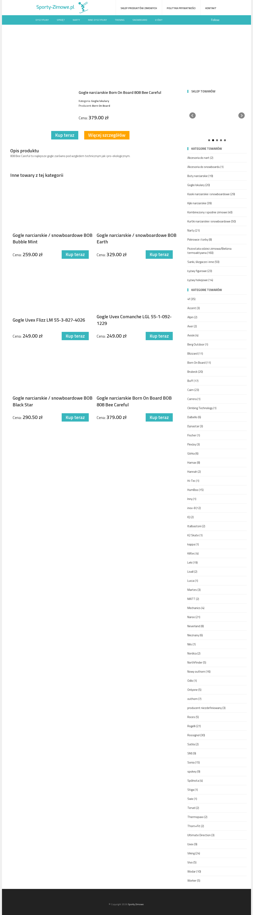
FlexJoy (193, 444)
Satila (193, 744)
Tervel (193, 808)
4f (191, 299)
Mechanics (195, 608)
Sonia (193, 762)
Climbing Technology (201, 408)
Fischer (193, 435)
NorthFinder (196, 662)
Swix (192, 798)
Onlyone (194, 689)
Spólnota (195, 780)
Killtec (193, 553)
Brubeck (195, 371)
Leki (192, 562)
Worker (193, 880)
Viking (193, 853)
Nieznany (195, 635)
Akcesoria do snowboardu (205, 167)
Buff (192, 380)
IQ (190, 517)
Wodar (194, 871)
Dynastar (195, 426)
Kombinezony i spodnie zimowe (209, 212)
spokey (193, 771)
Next (241, 115)
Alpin (192, 317)
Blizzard (195, 353)
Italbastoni (196, 526)
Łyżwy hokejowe (200, 280)
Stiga (192, 789)
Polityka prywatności (181, 8)
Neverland (195, 626)
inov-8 (194, 508)
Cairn (193, 390)
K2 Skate (195, 535)
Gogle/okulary (198, 185)
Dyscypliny (42, 20)
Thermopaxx (197, 817)
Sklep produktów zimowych (139, 8)
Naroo (193, 617)
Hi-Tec (193, 480)
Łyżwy (158, 20)
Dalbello (194, 417)
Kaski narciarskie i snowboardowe (211, 194)
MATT (193, 599)
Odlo (192, 680)
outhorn (194, 699)
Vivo (191, 862)
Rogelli (194, 726)
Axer (192, 326)
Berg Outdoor (197, 344)
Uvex (192, 844)
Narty (76, 20)
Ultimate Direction (200, 835)
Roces (193, 717)
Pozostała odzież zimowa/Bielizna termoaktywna (209, 250)
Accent (193, 308)
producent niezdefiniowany (206, 708)
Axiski (192, 335)
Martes (194, 589)
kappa (193, 544)
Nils (191, 644)
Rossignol (196, 735)
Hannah (194, 471)
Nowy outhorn (199, 671)
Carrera (193, 399)
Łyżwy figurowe (199, 271)
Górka (192, 453)
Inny (191, 499)
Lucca (192, 580)
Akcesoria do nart (200, 157)
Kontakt (210, 8)
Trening (120, 20)
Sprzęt (61, 20)
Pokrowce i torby (199, 239)
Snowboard (139, 20)
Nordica (193, 653)
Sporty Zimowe (136, 904)
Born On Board (199, 362)
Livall (192, 571)
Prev (192, 115)
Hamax (193, 462)
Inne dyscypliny (97, 20)
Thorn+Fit (195, 826)
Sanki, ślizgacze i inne (203, 262)
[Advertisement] (126, 54)
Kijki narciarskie (199, 203)
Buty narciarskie (200, 176)
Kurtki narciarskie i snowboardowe (211, 221)
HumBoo (195, 490)
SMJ (191, 753)
